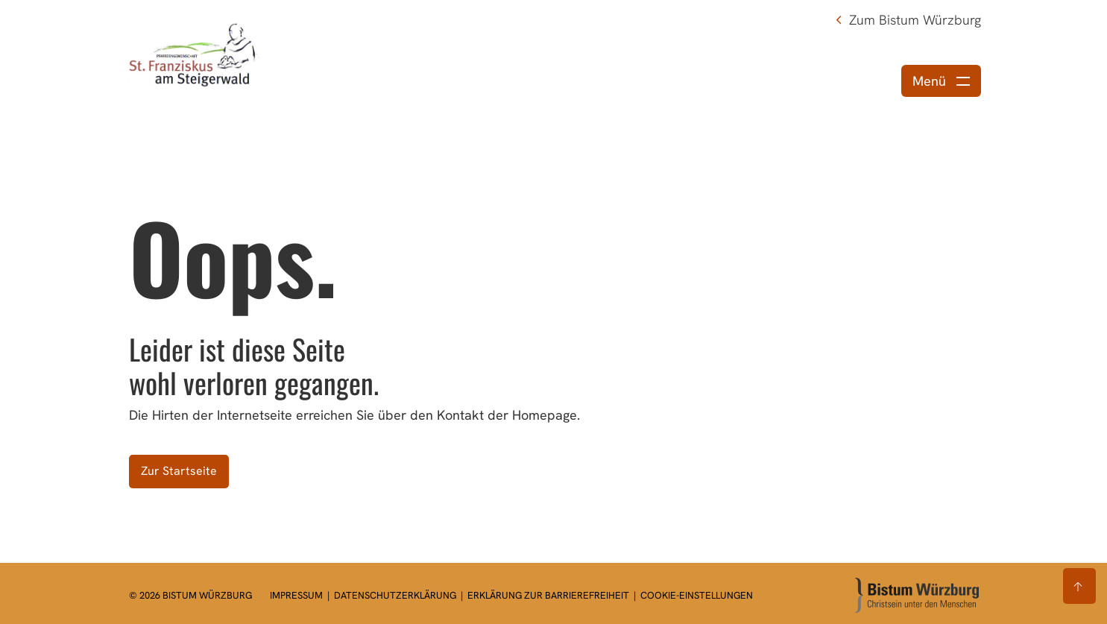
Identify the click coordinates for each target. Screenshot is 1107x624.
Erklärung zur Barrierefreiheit (548, 595)
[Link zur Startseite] (194, 54)
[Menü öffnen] (941, 81)
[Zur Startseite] (917, 595)
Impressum (297, 595)
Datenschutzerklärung (396, 595)
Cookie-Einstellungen (696, 595)
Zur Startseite (179, 471)
